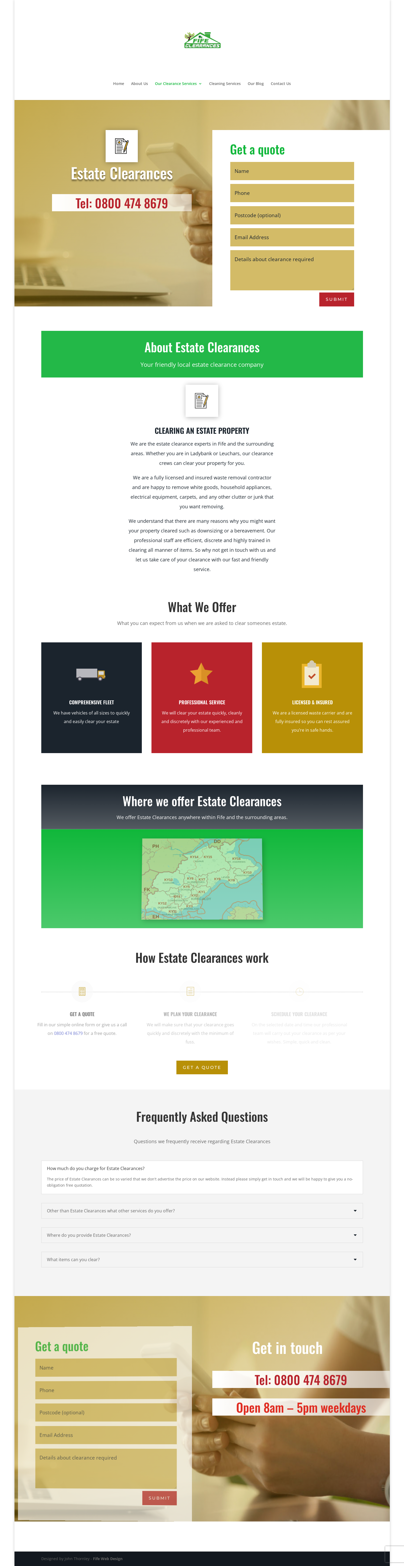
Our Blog (256, 84)
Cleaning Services (225, 84)
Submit (337, 299)
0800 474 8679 (57, 1033)
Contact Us (281, 84)
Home (118, 84)
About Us (139, 84)
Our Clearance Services (176, 84)
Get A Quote (202, 1067)
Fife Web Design (108, 1558)
